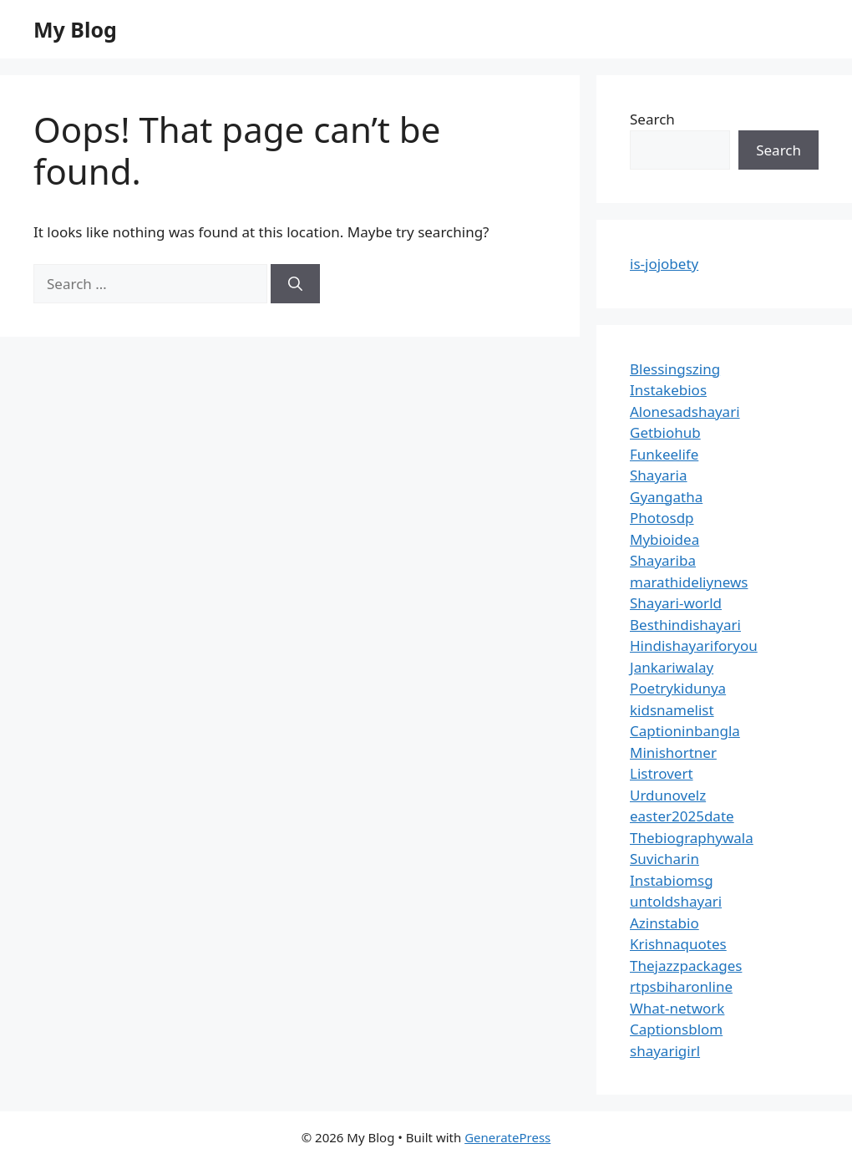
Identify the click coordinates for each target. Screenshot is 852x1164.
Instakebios (668, 389)
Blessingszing (675, 369)
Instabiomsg (671, 880)
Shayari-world (676, 602)
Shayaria (658, 475)
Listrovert (661, 773)
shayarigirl (665, 1050)
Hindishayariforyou (694, 645)
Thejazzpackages (686, 965)
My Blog (75, 29)
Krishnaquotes (678, 943)
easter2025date (682, 816)
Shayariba (663, 560)
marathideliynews (689, 582)
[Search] (295, 284)
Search (652, 119)
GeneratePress (507, 1137)
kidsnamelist (672, 709)
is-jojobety (664, 263)
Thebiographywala (691, 837)
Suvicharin (664, 858)
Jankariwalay (671, 667)
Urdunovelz (668, 795)
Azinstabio (664, 923)
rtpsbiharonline (681, 986)
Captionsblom (676, 1029)
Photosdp (662, 517)
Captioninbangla (685, 730)
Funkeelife (664, 454)
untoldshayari (676, 901)
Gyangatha (666, 496)
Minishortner (673, 752)
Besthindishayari (685, 624)
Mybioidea (664, 539)
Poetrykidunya (678, 688)
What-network (677, 1008)
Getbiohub (665, 432)
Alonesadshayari (685, 411)
